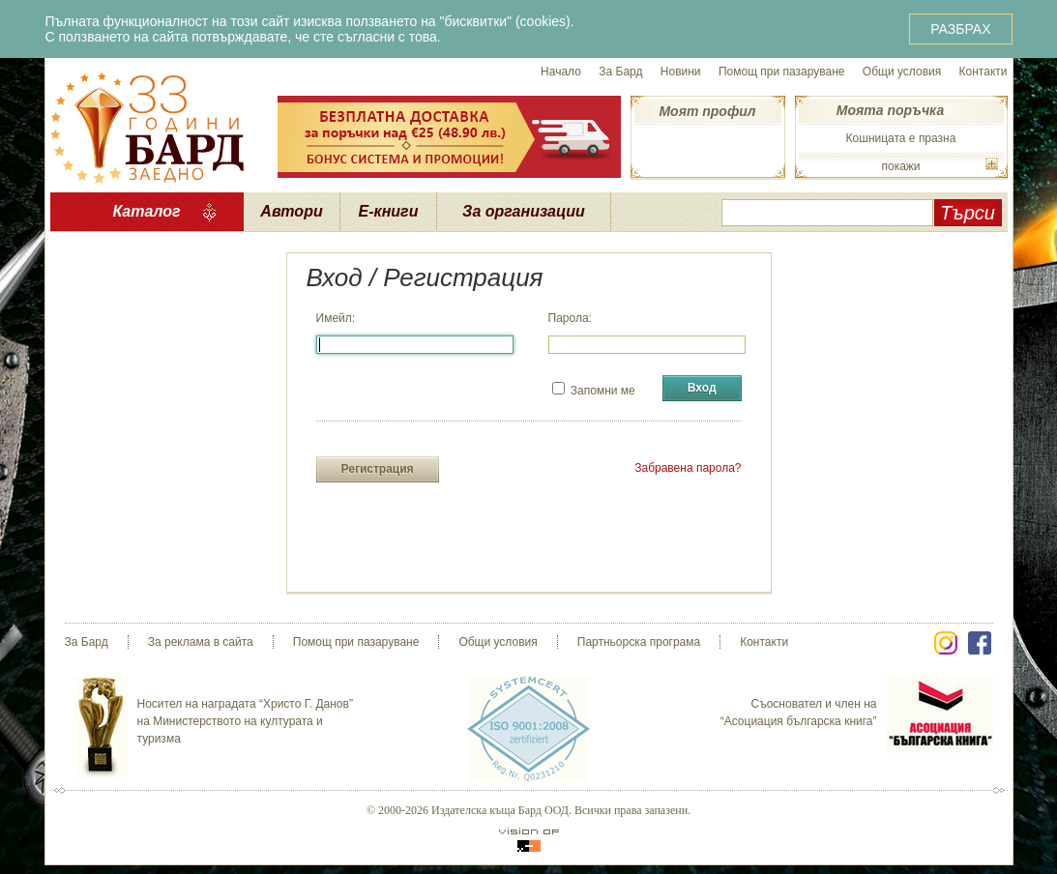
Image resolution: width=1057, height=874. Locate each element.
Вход (702, 388)
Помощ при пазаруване (782, 71)
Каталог (146, 211)
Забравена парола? (687, 468)
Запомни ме (593, 389)
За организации (523, 211)
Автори (291, 211)
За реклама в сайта (200, 642)
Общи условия (902, 71)
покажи (900, 166)
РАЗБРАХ (960, 29)
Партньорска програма (638, 642)
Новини (681, 71)
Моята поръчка (890, 110)
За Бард (620, 71)
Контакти (983, 71)
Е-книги (389, 211)
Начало (561, 71)
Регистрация (377, 469)
